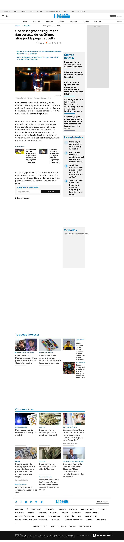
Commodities (79, 234)
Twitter (16, 502)
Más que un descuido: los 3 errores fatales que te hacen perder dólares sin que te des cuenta (49, 484)
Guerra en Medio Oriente (53, 11)
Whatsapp (42, 502)
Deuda (66, 11)
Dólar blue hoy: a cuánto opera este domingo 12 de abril (73, 64)
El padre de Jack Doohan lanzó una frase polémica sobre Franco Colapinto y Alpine (26, 359)
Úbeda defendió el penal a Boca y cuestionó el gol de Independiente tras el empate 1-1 (81, 351)
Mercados (102, 509)
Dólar (15, 11)
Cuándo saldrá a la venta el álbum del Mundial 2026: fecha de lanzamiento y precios (50, 359)
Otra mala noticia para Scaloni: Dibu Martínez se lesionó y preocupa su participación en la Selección (55, 156)
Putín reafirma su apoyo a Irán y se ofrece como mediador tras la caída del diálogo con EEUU (74, 88)
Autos (41, 516)
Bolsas (72, 234)
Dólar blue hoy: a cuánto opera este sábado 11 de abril (47, 466)
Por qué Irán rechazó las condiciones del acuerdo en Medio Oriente (76, 157)
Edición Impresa (91, 513)
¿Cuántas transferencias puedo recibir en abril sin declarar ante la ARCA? (76, 171)
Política (61, 21)
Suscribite (50, 191)
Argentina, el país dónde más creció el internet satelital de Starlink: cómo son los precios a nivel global (73, 122)
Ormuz (31, 11)
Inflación (23, 11)
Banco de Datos (87, 509)
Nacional (54, 513)
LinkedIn (31, 502)
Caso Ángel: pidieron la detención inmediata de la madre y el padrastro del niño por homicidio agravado (73, 105)
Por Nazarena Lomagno (70, 443)
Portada (19, 509)
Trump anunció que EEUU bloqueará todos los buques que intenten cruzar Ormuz (76, 187)
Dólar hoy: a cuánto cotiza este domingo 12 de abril (73, 74)
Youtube (36, 502)
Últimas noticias (34, 509)
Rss (79, 516)
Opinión (86, 21)
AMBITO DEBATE (80, 526)
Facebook (21, 502)
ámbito (17, 26)
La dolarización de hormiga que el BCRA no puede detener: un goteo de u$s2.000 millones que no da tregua (25, 470)
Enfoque (39, 11)
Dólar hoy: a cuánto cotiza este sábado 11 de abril (26, 490)
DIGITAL (40, 526)
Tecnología (69, 516)
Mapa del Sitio (91, 516)
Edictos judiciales (74, 520)
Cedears (85, 234)
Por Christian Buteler (21, 480)
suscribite (113, 16)
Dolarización (81, 11)
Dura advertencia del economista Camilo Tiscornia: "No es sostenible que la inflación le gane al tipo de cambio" (73, 470)
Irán (72, 11)
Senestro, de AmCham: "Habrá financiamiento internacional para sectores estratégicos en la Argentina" (73, 435)
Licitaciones (101, 520)
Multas (89, 520)
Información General (24, 516)
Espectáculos (53, 516)
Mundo (65, 513)
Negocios (73, 21)
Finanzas (49, 21)
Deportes (27, 26)
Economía (36, 21)
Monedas (67, 234)
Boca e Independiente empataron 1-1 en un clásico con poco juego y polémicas (81, 371)
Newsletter (119, 21)
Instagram (26, 502)
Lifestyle (42, 513)
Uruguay (97, 21)
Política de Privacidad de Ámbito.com (31, 520)
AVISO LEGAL (56, 520)
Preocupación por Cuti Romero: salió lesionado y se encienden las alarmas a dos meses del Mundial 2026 (31, 156)
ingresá (119, 16)
